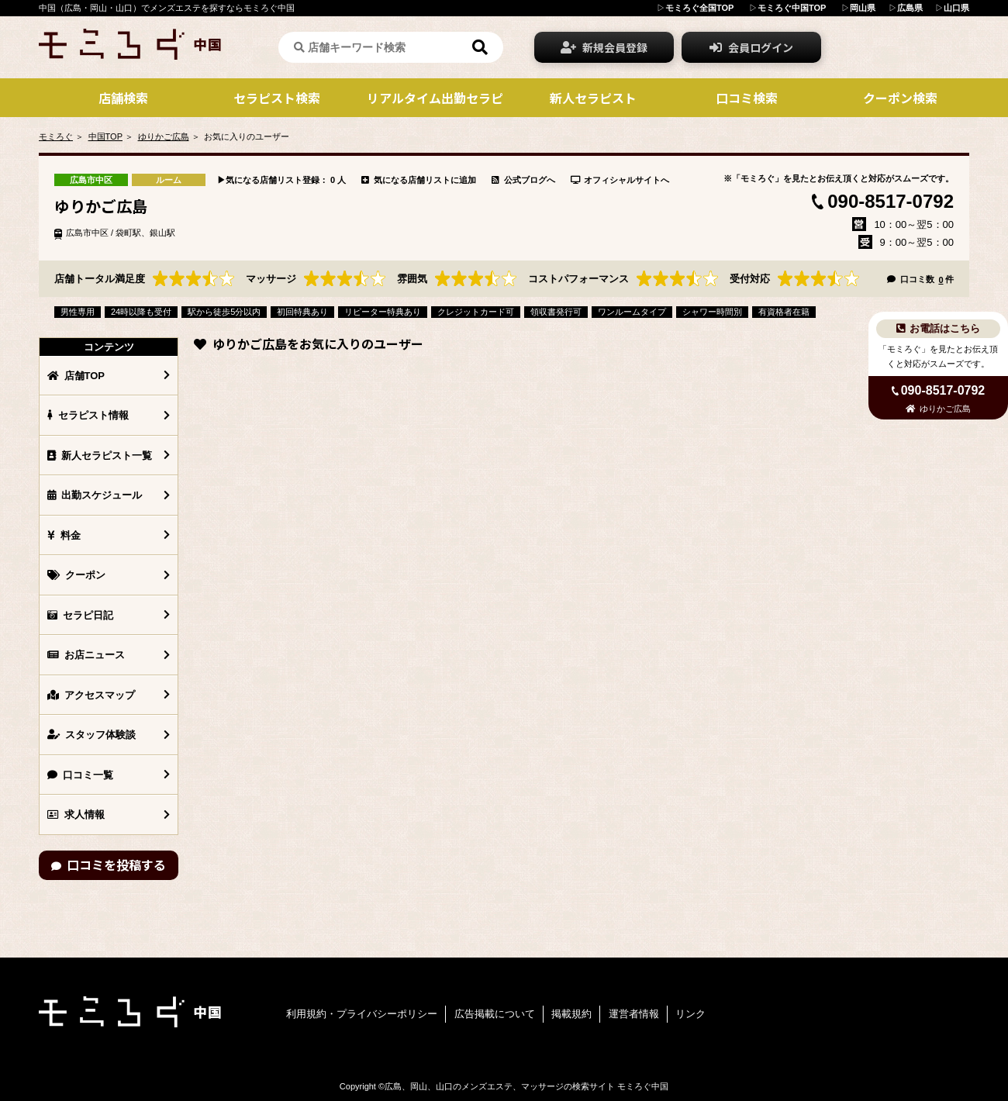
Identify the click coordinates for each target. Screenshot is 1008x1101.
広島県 (910, 7)
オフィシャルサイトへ (620, 180)
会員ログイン (751, 47)
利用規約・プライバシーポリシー (361, 1014)
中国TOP (105, 136)
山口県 (956, 7)
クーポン (76, 575)
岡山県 (862, 7)
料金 (64, 535)
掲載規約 (571, 1014)
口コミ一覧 (80, 775)
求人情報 (76, 814)
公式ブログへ (523, 180)
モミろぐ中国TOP (792, 7)
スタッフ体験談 (91, 734)
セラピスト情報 (88, 415)
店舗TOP (76, 375)
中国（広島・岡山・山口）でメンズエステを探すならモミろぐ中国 (167, 7)
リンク (690, 1014)
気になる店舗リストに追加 (418, 180)
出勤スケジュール (94, 495)
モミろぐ (56, 136)
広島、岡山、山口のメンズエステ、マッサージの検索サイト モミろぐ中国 (526, 1086)
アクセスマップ (91, 695)
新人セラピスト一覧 (99, 455)
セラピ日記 (80, 615)
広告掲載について (494, 1014)
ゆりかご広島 (163, 136)
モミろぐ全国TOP (699, 7)
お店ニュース (86, 655)
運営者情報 (634, 1014)
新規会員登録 (604, 47)
